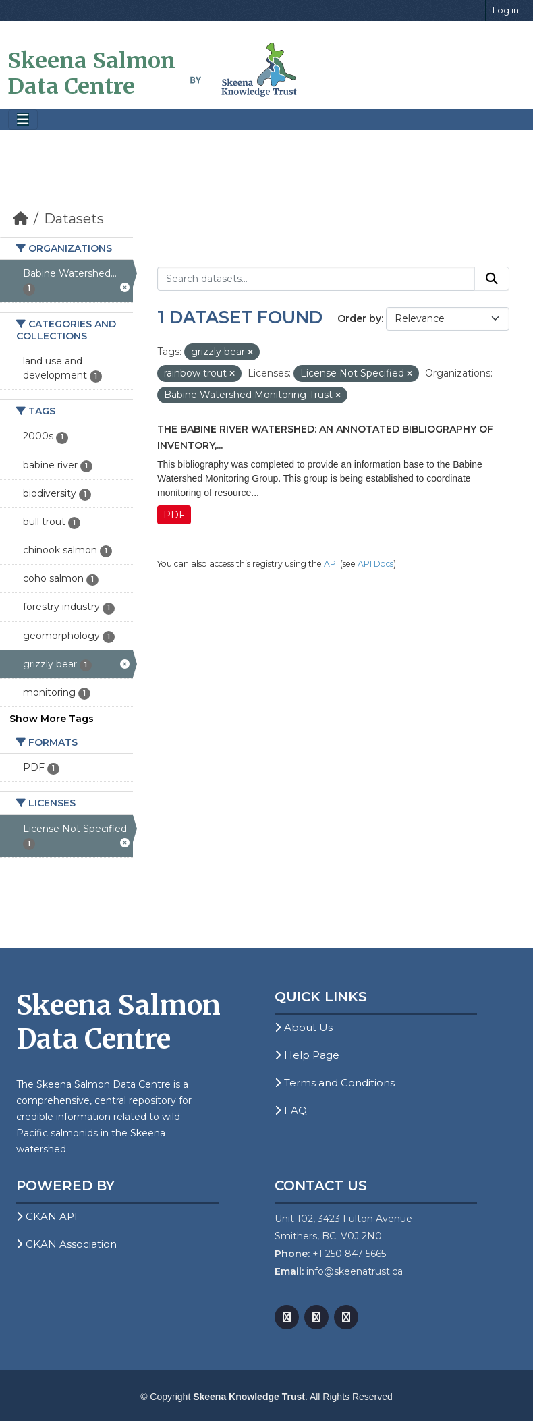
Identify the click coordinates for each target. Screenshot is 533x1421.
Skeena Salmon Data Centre (91, 73)
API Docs (375, 564)
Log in (506, 10)
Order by (359, 318)
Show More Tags (51, 719)
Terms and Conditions (335, 1082)
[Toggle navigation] (23, 119)
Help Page (307, 1055)
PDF (174, 515)
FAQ (291, 1110)
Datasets (74, 219)
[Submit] (491, 279)
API (331, 564)
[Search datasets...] (316, 279)
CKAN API (47, 1216)
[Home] (20, 219)
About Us (304, 1027)
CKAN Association (66, 1243)
